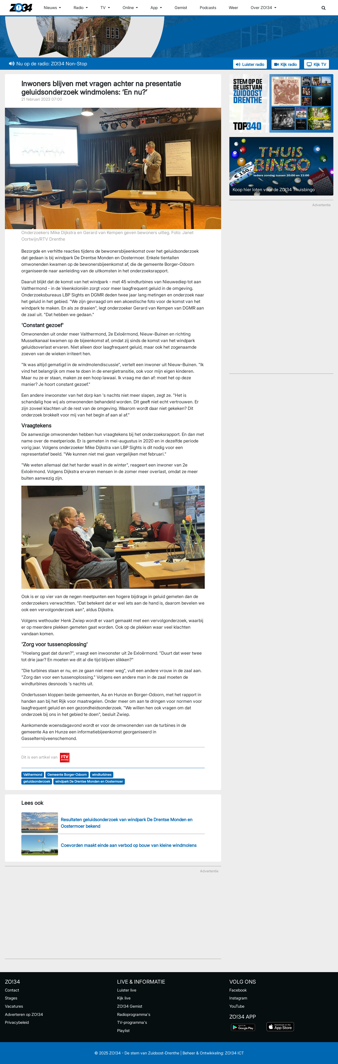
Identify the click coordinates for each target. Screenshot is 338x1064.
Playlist (123, 1030)
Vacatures (14, 1006)
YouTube (236, 1006)
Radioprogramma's (133, 1014)
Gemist (181, 7)
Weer (233, 7)
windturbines (101, 775)
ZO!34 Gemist (129, 1006)
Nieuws (51, 7)
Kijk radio (285, 64)
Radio (79, 7)
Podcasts (208, 7)
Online (129, 7)
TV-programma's (132, 1022)
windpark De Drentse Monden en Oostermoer (89, 781)
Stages (11, 998)
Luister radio (250, 64)
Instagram (238, 998)
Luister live (126, 990)
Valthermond (32, 775)
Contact (12, 990)
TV (103, 7)
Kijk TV (316, 64)
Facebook (238, 990)
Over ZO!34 (262, 7)
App (155, 7)
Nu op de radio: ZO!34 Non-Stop (48, 63)
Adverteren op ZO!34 (24, 1014)
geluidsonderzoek (36, 781)
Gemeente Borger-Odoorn (67, 775)
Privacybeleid (17, 1022)
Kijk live (124, 998)
